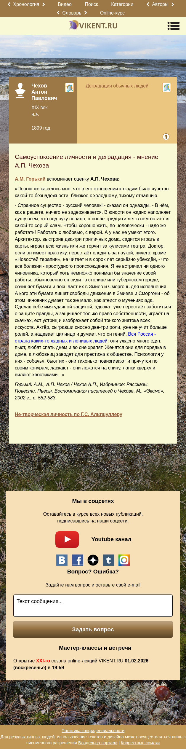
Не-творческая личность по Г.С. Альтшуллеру (68, 414)
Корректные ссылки (140, 742)
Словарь (71, 12)
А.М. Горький (30, 178)
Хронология (26, 4)
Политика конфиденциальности (93, 730)
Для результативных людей (27, 736)
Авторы (160, 4)
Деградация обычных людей (117, 85)
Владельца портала (97, 742)
